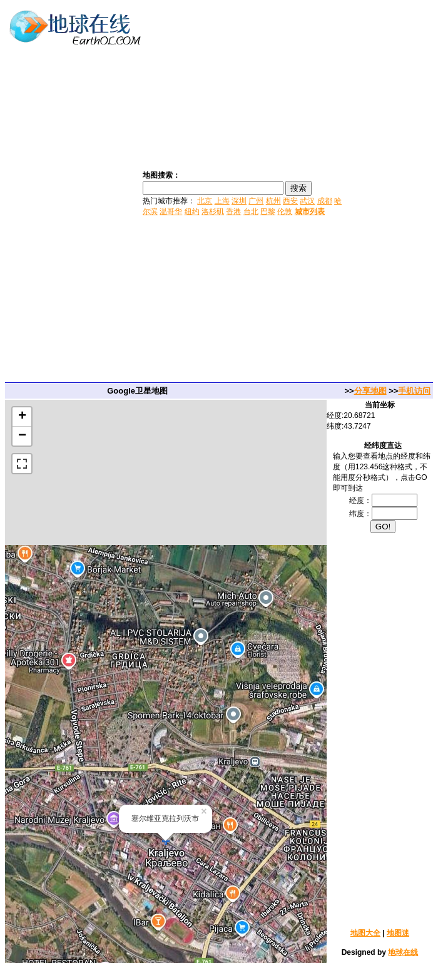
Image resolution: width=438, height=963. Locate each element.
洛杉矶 (212, 211)
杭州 (273, 200)
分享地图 (370, 390)
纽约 (192, 211)
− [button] (22, 436)
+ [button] (22, 416)
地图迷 (398, 933)
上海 (222, 200)
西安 (290, 200)
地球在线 (403, 952)
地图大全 (365, 933)
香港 (233, 211)
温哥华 (171, 211)
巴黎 (267, 211)
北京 (204, 200)
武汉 (307, 200)
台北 (250, 211)
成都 (324, 200)
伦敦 (284, 211)
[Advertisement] (391, 192)
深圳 (239, 200)
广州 (255, 200)
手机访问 (414, 390)
